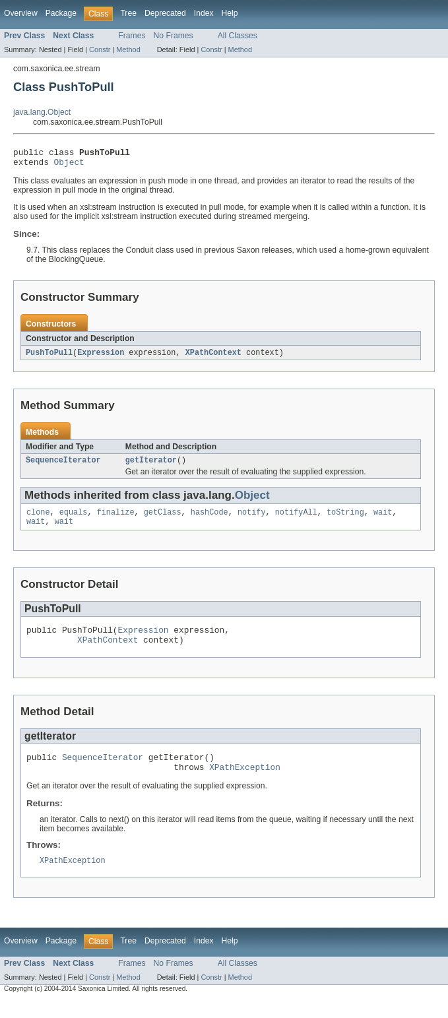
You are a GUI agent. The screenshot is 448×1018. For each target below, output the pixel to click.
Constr (99, 49)
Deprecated (165, 13)
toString (345, 519)
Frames (131, 35)
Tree (128, 13)
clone (38, 519)
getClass (162, 519)
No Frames (173, 35)
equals (73, 519)
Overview (21, 13)
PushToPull (49, 357)
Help (230, 13)
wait (382, 519)
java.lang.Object (42, 112)
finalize (116, 519)
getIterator (151, 466)
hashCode (209, 519)
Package (61, 13)
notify (252, 519)
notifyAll (296, 519)
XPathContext (213, 357)
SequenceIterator (63, 466)
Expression (100, 357)
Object (69, 166)
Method (128, 49)
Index (204, 13)
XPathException (244, 783)
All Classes (237, 35)
